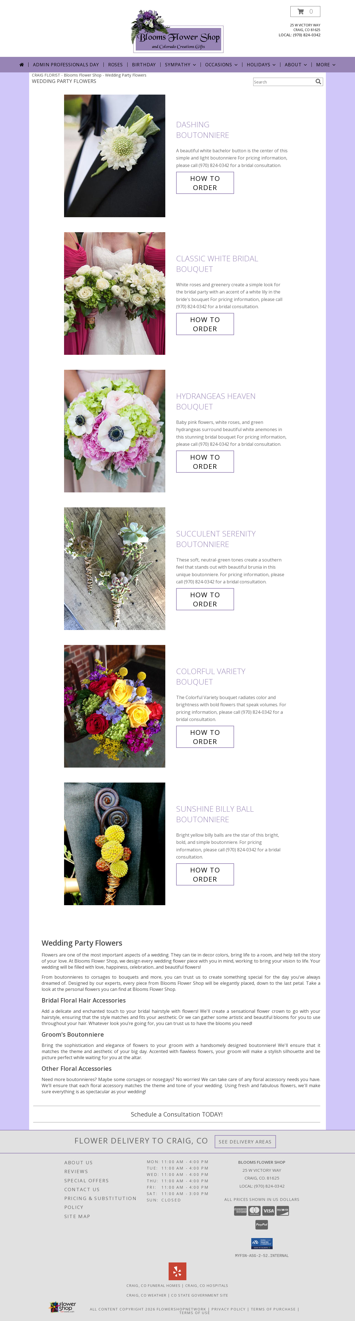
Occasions (222, 65)
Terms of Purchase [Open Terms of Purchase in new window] (273, 1308)
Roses (115, 65)
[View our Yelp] (177, 1278)
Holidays (262, 65)
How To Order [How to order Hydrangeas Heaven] (205, 461)
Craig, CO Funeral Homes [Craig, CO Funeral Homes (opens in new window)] (153, 1285)
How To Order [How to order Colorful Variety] (205, 737)
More (326, 65)
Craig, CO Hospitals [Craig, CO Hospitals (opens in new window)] (207, 1285)
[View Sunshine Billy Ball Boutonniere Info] (118, 844)
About (296, 65)
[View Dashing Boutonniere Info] (118, 156)
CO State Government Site (199, 1294)
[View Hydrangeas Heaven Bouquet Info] (118, 431)
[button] (305, 11)
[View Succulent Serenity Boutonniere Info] (118, 568)
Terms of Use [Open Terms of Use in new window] (194, 1312)
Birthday (144, 65)
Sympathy (181, 65)
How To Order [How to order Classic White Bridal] (205, 324)
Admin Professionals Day (66, 65)
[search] (318, 82)
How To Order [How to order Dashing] (205, 183)
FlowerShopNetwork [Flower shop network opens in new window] (181, 1308)
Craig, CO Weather (146, 1294)
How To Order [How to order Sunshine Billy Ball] (205, 874)
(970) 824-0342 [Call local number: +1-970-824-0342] (306, 34)
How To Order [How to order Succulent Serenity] (205, 599)
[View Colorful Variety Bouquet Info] (118, 706)
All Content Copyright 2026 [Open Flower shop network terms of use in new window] (122, 1308)
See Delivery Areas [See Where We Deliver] (245, 1141)
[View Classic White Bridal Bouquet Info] (118, 293)
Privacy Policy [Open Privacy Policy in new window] (229, 1308)
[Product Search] (283, 82)
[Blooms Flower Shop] (177, 31)
